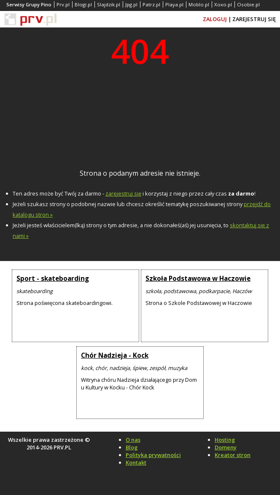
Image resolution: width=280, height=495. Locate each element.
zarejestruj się (123, 193)
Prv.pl (63, 4)
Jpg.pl (131, 4)
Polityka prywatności (153, 455)
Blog (131, 447)
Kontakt (136, 462)
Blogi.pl (83, 4)
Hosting (225, 439)
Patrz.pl (151, 4)
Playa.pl (174, 4)
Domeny (226, 447)
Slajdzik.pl (108, 4)
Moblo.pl (198, 4)
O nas (133, 439)
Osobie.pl (248, 4)
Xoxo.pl (223, 4)
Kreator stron (232, 455)
